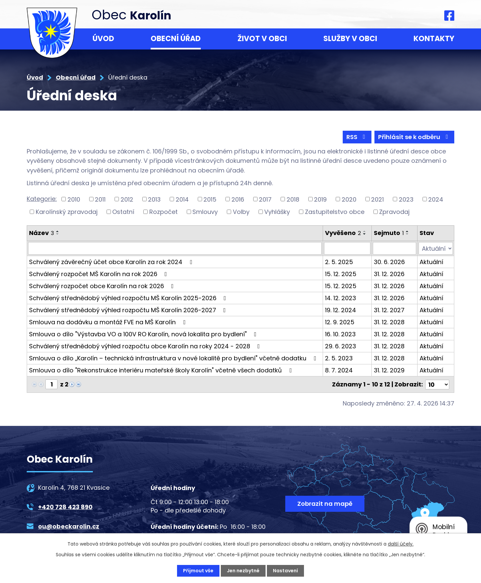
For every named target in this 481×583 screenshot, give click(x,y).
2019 (320, 199)
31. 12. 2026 (389, 274)
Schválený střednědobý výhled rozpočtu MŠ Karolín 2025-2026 (129, 298)
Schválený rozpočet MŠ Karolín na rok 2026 (99, 274)
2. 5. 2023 (339, 358)
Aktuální (431, 262)
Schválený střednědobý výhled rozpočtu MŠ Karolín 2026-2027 (128, 310)
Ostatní (123, 212)
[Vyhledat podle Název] (175, 248)
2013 (154, 199)
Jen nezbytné (243, 570)
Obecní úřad (176, 38)
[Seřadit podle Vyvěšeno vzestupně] (364, 231)
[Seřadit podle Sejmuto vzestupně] (407, 231)
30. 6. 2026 (389, 262)
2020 (349, 199)
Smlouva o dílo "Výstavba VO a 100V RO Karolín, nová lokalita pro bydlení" (144, 334)
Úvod (103, 38)
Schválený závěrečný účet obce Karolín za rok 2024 (112, 262)
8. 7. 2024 (339, 370)
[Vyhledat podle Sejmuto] (394, 248)
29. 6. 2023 (340, 346)
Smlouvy (205, 212)
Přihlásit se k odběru (414, 137)
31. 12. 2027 (389, 310)
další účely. (401, 544)
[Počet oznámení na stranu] (437, 384)
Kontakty (434, 38)
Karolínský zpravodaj (67, 212)
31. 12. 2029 (389, 370)
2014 (182, 199)
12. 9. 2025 (339, 322)
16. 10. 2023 (340, 334)
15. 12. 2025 (340, 274)
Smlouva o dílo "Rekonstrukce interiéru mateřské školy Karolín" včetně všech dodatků (161, 370)
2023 (406, 199)
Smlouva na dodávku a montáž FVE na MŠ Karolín (108, 322)
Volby (241, 212)
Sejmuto (389, 233)
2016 (237, 199)
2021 (377, 199)
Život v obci (262, 38)
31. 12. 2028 (389, 322)
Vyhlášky (277, 212)
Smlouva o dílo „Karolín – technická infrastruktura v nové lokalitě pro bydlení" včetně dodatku (174, 358)
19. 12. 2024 (340, 310)
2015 (209, 199)
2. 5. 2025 (339, 262)
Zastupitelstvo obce (334, 212)
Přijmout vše (198, 570)
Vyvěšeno (343, 233)
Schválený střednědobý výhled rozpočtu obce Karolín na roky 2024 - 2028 (146, 346)
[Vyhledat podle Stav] (436, 248)
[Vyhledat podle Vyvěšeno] (347, 248)
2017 (265, 199)
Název (41, 233)
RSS (357, 137)
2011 (100, 199)
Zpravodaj (394, 212)
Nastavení (285, 570)
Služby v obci (350, 38)
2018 (293, 199)
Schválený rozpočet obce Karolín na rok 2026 (102, 286)
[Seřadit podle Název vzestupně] (57, 231)
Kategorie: (42, 199)
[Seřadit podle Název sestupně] (57, 234)
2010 (73, 199)
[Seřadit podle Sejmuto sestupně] (407, 234)
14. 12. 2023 (340, 298)
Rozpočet (163, 212)
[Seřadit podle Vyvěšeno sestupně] (364, 234)
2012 (127, 199)
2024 (435, 199)
